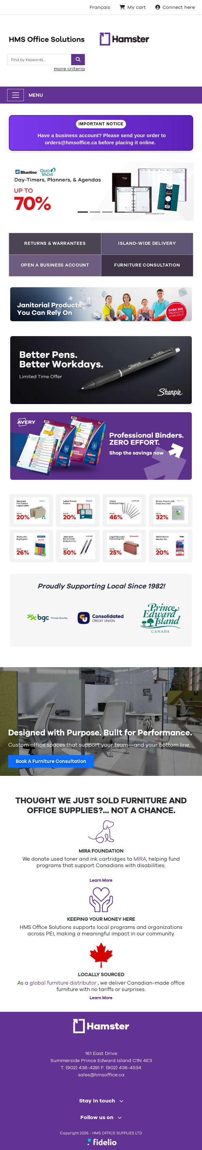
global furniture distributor (64, 983)
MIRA (140, 859)
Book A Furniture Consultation (51, 761)
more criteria (69, 68)
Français (100, 7)
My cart (133, 7)
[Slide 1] (83, 212)
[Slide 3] (107, 212)
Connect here (175, 7)
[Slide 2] (95, 212)
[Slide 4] (119, 212)
